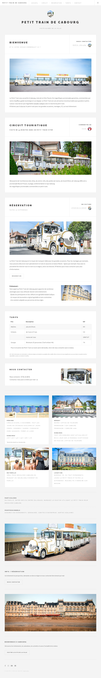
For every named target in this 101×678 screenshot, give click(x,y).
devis (72, 348)
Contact (78, 3)
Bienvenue (19, 42)
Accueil (34, 3)
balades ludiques (39, 104)
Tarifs (68, 3)
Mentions (26, 670)
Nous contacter (13, 582)
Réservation (16, 276)
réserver (23, 106)
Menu (98, 3)
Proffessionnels (12, 510)
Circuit (45, 3)
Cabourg (33, 98)
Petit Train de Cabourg (14, 3)
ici (37, 380)
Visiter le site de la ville (17, 652)
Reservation (56, 3)
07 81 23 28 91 (25, 377)
